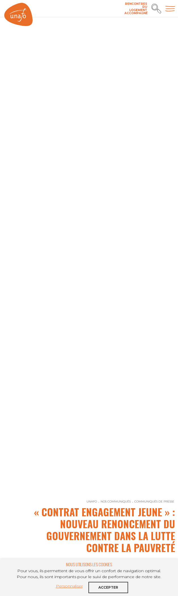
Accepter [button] (108, 587)
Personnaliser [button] (69, 586)
